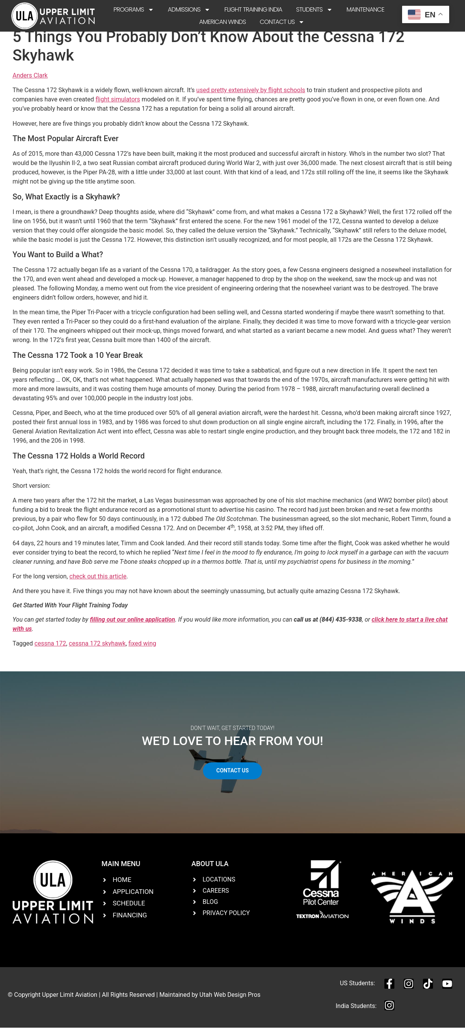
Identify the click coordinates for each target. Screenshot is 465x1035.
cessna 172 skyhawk (97, 650)
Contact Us (282, 22)
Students (314, 9)
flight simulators (118, 106)
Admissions (189, 9)
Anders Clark (30, 82)
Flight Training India (253, 9)
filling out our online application (132, 626)
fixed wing (142, 650)
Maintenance (365, 9)
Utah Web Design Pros (230, 1001)
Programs (133, 9)
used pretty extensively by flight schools (250, 97)
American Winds (222, 21)
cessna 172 (50, 650)
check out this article (98, 583)
